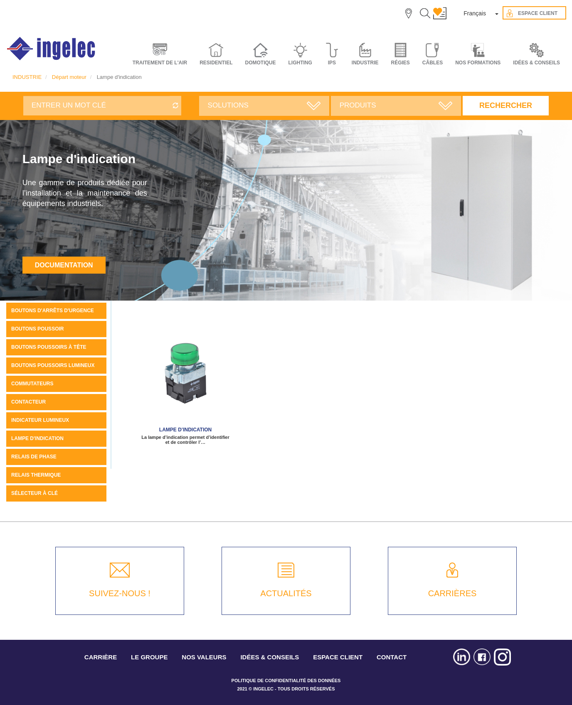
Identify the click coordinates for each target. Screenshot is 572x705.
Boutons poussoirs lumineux (52, 365)
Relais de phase (34, 457)
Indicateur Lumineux (40, 420)
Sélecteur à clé (34, 493)
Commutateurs (32, 384)
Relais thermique (36, 475)
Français (475, 13)
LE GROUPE (149, 657)
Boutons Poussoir (37, 329)
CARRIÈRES (452, 593)
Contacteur (28, 402)
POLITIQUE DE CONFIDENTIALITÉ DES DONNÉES (286, 680)
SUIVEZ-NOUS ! (119, 593)
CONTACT (392, 657)
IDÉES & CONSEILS (536, 63)
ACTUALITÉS (285, 593)
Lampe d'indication (37, 438)
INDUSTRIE (27, 77)
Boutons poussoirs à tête (48, 347)
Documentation (64, 265)
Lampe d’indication (185, 430)
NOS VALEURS (204, 657)
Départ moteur (69, 77)
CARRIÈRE (100, 657)
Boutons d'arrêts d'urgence (52, 310)
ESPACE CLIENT (337, 657)
